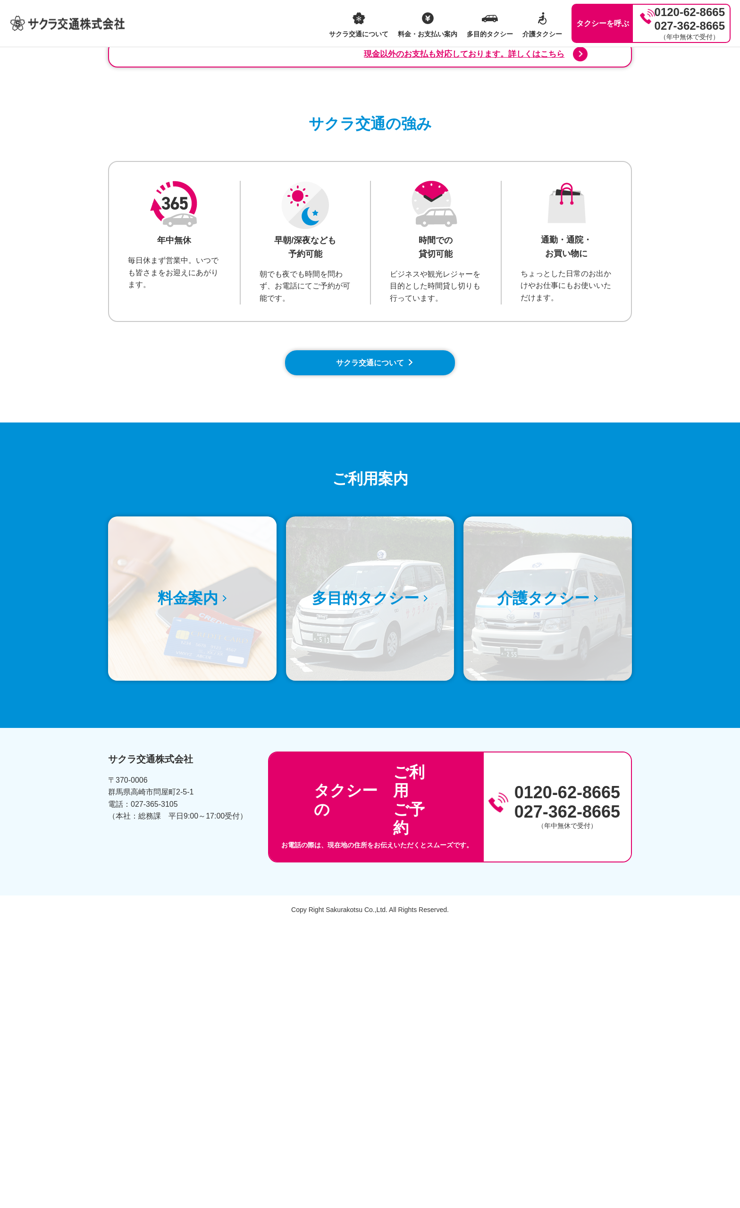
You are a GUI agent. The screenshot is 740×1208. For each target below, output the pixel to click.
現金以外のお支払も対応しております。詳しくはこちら (469, 327)
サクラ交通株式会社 (67, 23)
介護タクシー (542, 34)
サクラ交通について (358, 34)
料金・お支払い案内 (427, 34)
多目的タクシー (490, 34)
